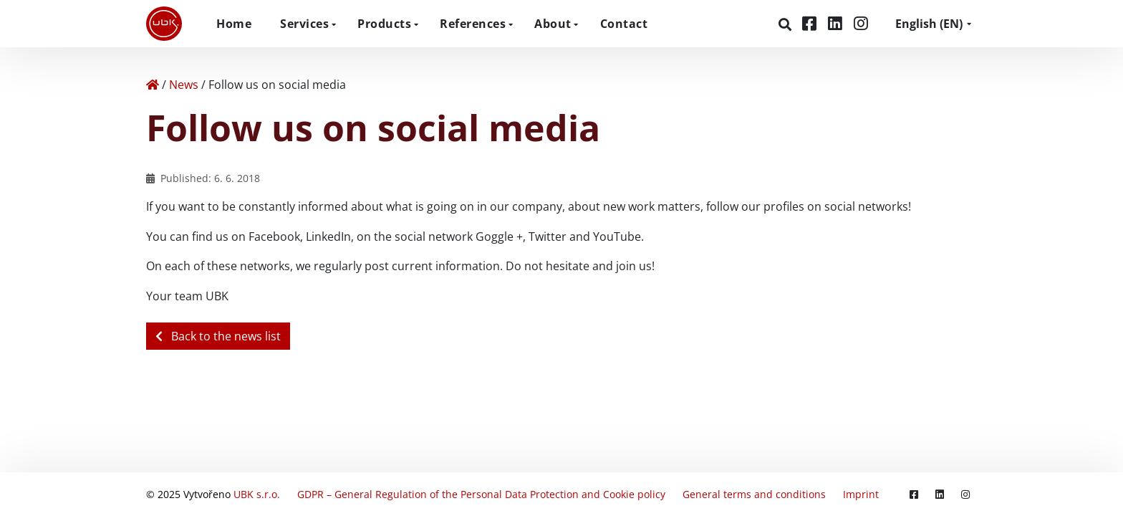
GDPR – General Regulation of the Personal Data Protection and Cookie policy (481, 494)
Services (304, 24)
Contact (624, 24)
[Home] (152, 84)
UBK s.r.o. (256, 494)
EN (929, 24)
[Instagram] (861, 23)
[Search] (787, 24)
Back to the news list (218, 336)
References (473, 24)
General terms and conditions (754, 494)
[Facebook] (811, 23)
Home (233, 24)
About (553, 24)
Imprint (861, 494)
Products (384, 24)
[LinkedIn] (837, 23)
